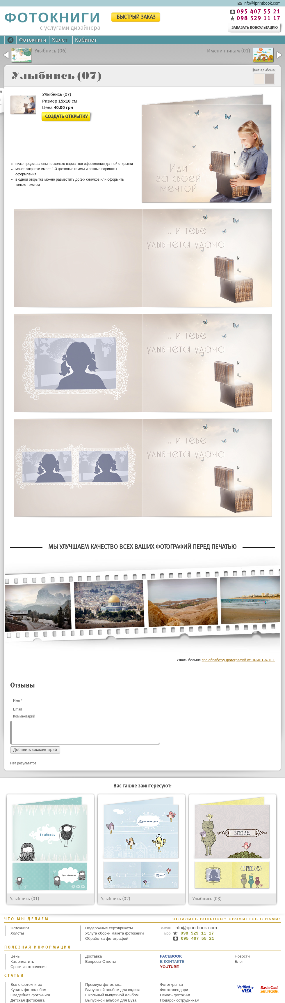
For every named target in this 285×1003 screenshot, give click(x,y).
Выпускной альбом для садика (112, 990)
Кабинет (86, 40)
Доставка (93, 956)
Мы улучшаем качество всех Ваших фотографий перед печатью (142, 547)
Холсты (17, 933)
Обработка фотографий (106, 938)
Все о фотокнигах (26, 984)
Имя (17, 701)
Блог (239, 961)
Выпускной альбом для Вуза (110, 1000)
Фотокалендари (174, 990)
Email (17, 709)
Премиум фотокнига (103, 984)
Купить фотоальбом (28, 990)
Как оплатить (22, 961)
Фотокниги (33, 40)
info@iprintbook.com (262, 3)
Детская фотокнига (27, 1000)
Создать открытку (66, 116)
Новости (242, 956)
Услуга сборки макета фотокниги (114, 933)
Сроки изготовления (28, 967)
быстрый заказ (136, 17)
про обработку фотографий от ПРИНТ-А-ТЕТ (238, 660)
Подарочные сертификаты (109, 928)
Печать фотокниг (175, 995)
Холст (59, 40)
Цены (15, 956)
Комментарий (24, 716)
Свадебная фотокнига (30, 995)
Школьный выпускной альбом (111, 995)
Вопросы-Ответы (100, 961)
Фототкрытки (171, 984)
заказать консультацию (254, 28)
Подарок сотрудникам (179, 1000)
